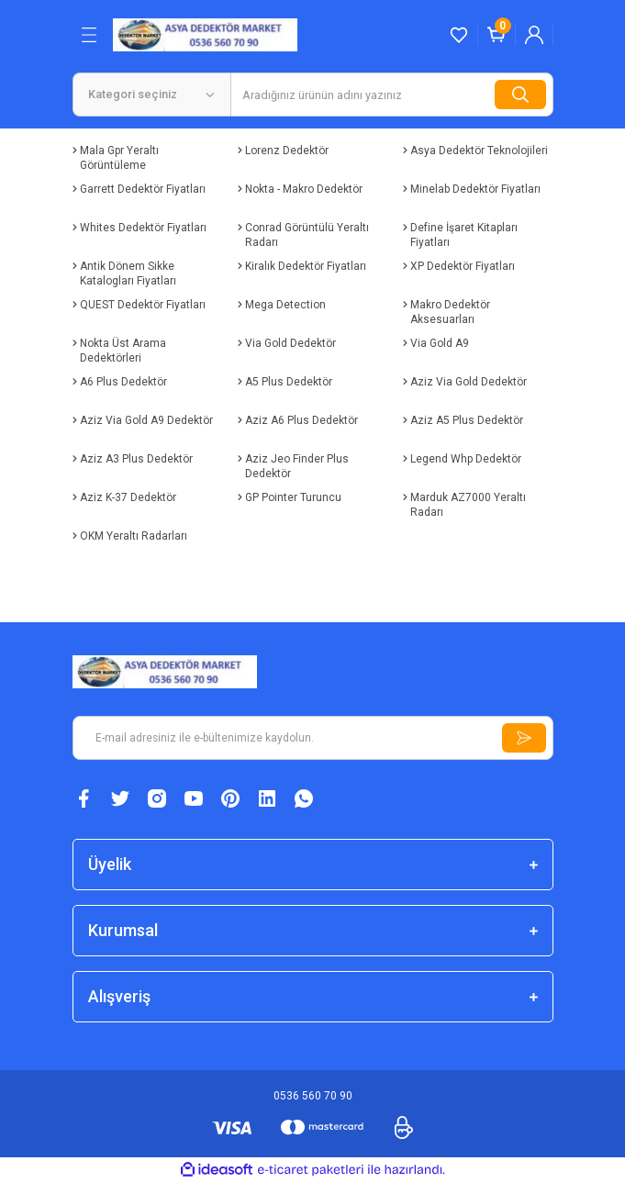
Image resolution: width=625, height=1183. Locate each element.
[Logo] (205, 34)
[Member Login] (534, 35)
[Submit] (524, 738)
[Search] (391, 95)
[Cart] (496, 35)
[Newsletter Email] (313, 738)
